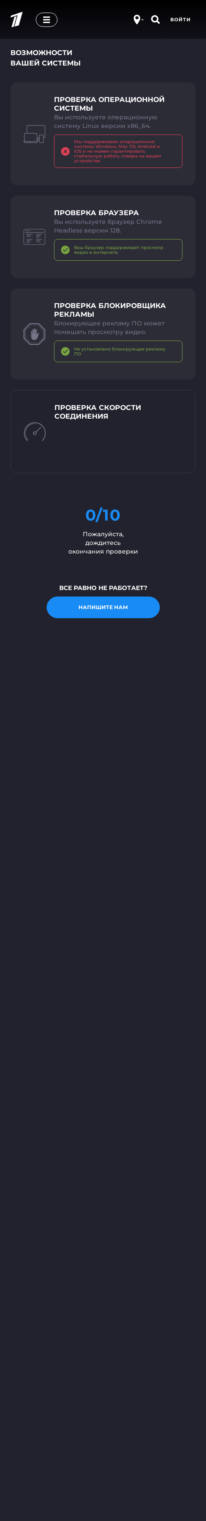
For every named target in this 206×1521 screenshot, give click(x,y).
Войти (180, 19)
